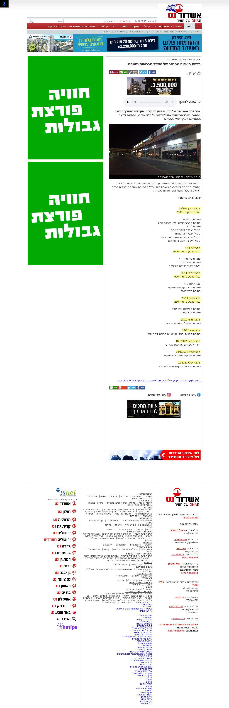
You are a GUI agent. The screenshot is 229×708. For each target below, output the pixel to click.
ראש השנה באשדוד (132, 598)
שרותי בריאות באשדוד (142, 639)
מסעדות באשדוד (144, 626)
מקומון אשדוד (145, 621)
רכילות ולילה (145, 494)
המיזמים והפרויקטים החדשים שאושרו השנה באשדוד (127, 593)
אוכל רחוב (134, 516)
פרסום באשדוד (144, 656)
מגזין (149, 527)
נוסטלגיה (111, 529)
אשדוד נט (194, 59)
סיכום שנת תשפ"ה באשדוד (138, 591)
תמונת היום (121, 545)
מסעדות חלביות (126, 509)
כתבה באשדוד (145, 664)
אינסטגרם (107, 545)
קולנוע (104, 26)
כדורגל (108, 525)
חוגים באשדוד (112, 520)
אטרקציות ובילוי (134, 580)
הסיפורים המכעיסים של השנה (131, 538)
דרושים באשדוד (145, 643)
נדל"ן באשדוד (145, 604)
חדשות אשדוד (177, 59)
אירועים (148, 545)
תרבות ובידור (145, 518)
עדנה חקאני (146, 697)
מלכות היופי (146, 703)
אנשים (103, 496)
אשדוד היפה (146, 549)
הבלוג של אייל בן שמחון (141, 564)
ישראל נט (147, 606)
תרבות (157, 26)
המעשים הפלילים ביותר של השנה (119, 600)
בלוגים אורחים (120, 564)
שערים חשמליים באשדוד (140, 651)
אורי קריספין (174, 564)
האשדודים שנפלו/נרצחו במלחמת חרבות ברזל (128, 560)
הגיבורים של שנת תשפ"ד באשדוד (136, 556)
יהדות (126, 596)
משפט (93, 26)
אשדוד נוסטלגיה (144, 567)
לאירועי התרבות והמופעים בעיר (137, 520)
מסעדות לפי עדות (123, 514)
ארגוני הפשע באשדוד (114, 31)
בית (199, 26)
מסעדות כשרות (104, 514)
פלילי (196, 31)
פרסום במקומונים (144, 619)
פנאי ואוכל (115, 596)
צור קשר (52, 26)
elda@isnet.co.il (190, 557)
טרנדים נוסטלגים (105, 569)
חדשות (189, 26)
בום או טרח (137, 496)
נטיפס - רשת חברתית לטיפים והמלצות (134, 608)
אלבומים (147, 542)
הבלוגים (148, 562)
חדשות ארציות (136, 31)
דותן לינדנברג (146, 692)
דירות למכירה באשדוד (141, 628)
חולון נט (148, 679)
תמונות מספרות (125, 529)
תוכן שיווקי (147, 576)
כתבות (149, 529)
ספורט (178, 26)
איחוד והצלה (146, 699)
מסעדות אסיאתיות (128, 511)
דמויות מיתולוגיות (124, 569)
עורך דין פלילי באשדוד (141, 673)
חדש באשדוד (122, 576)
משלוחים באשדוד (144, 624)
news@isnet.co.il (189, 573)
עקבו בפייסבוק (190, 394)
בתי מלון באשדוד (144, 615)
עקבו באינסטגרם (159, 394)
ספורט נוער (130, 525)
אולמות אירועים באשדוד (141, 667)
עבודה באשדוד (145, 662)
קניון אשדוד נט (109, 602)
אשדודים (124, 496)
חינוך (63, 26)
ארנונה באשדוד (145, 647)
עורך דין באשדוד (144, 675)
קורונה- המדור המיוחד (141, 584)
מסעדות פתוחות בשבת (106, 511)
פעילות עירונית (130, 549)
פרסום (148, 682)
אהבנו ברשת (138, 596)
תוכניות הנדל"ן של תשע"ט (108, 598)
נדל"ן (149, 31)
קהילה (146, 26)
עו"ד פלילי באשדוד (143, 671)
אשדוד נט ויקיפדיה (143, 658)
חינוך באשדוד (125, 602)
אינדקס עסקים (100, 596)
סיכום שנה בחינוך (134, 536)
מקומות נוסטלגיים (143, 569)
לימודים (135, 576)
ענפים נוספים (146, 525)
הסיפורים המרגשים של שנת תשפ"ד (132, 558)
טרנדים (120, 580)
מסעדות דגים (109, 509)
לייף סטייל (147, 578)
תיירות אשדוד (146, 701)
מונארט (148, 690)
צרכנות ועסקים (144, 573)
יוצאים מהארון (138, 498)
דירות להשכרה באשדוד (141, 630)
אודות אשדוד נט (78, 26)
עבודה (149, 686)
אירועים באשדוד (144, 641)
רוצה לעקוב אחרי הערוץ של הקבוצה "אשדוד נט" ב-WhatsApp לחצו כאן (159, 380)
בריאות (116, 549)
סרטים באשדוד (142, 602)
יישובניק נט (146, 617)
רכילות (168, 26)
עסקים (135, 26)
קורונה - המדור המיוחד (140, 582)
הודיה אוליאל (146, 684)
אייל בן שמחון (146, 611)
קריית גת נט (146, 677)
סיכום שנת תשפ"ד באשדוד (139, 553)
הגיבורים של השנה (143, 534)
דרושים (124, 26)
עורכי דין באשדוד (144, 649)
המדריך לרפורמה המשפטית (139, 589)
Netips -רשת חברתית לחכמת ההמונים (134, 654)
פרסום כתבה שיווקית (142, 660)
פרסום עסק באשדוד (142, 632)
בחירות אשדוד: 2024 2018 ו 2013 (173, 31)
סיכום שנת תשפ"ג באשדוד (139, 531)
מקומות (113, 496)
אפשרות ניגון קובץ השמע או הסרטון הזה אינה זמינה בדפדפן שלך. (150, 102)
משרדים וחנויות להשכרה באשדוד (136, 636)
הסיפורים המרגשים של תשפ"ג (117, 534)
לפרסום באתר (109, 21)
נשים (150, 596)
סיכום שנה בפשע (115, 536)
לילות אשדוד (135, 545)
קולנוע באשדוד (96, 520)
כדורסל (118, 525)
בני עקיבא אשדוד (144, 688)
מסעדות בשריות (144, 509)
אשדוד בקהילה (144, 547)
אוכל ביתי (144, 511)
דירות (114, 26)
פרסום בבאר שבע (143, 634)
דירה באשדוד (146, 669)
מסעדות (148, 507)
